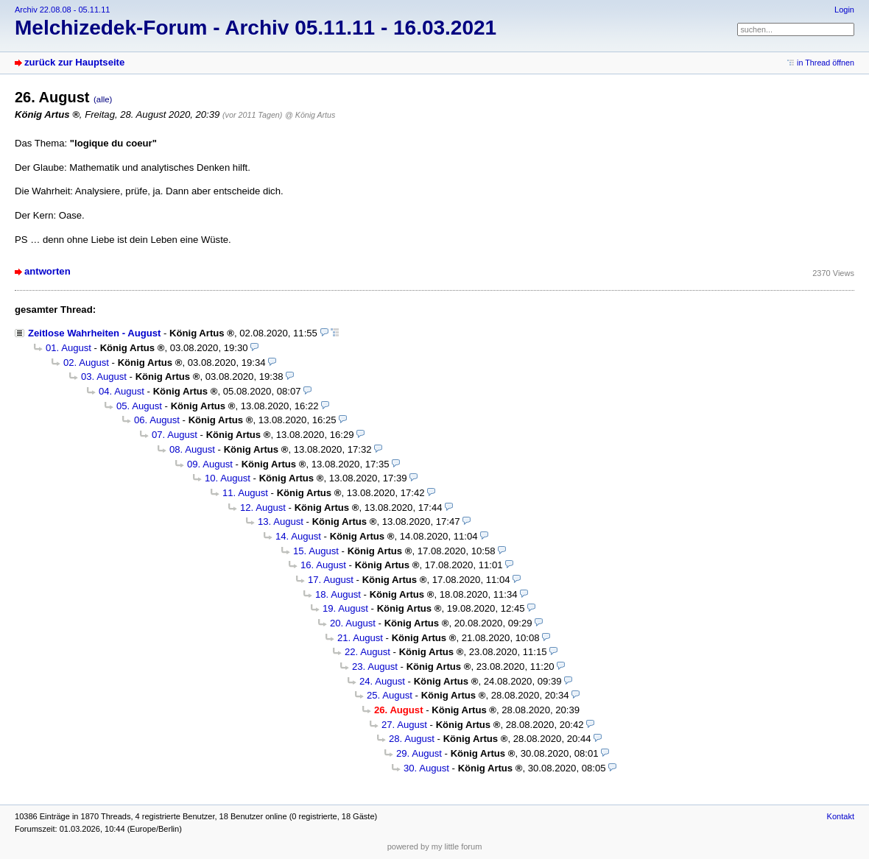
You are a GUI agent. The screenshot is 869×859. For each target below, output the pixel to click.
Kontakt (840, 816)
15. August (316, 550)
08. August (192, 449)
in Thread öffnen (825, 62)
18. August (338, 594)
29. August (419, 753)
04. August (121, 391)
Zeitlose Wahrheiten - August (94, 333)
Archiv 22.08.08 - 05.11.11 (62, 9)
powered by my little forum (434, 846)
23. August (375, 666)
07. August (174, 434)
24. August (382, 681)
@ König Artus (310, 114)
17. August (330, 579)
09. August (210, 464)
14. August (298, 536)
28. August (411, 738)
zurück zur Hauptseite (74, 62)
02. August (86, 362)
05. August (139, 405)
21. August (360, 637)
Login (844, 9)
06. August (157, 419)
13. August (280, 521)
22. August (367, 651)
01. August (68, 347)
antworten (47, 271)
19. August (345, 608)
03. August (104, 376)
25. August (389, 695)
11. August (245, 492)
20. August (353, 623)
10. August (227, 478)
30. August (426, 768)
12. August (263, 507)
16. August (323, 564)
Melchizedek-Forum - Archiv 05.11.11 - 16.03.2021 (255, 27)
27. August (404, 724)
